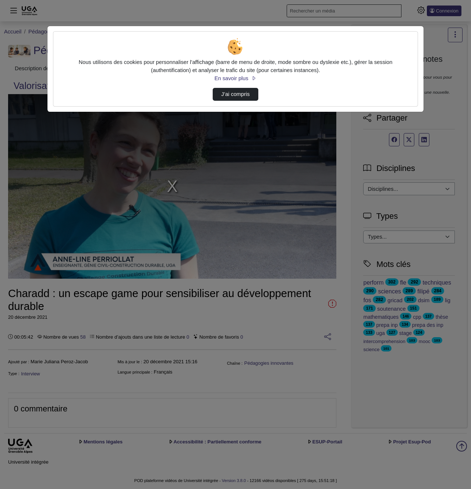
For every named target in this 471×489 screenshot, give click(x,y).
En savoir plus (235, 78)
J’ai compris (235, 94)
